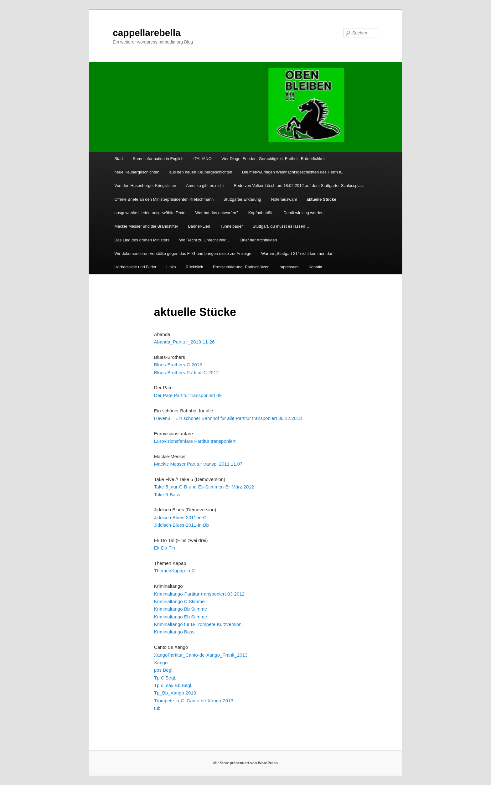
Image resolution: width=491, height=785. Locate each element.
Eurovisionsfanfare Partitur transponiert (194, 441)
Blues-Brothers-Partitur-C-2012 (186, 372)
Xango (161, 655)
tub (157, 708)
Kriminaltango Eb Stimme (180, 616)
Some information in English (158, 158)
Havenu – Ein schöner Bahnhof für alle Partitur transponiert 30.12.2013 (228, 418)
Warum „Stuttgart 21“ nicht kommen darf (297, 253)
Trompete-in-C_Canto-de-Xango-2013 (193, 700)
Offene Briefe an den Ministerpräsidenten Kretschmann (164, 199)
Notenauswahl (284, 199)
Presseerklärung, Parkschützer (241, 267)
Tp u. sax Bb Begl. (173, 685)
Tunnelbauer (231, 226)
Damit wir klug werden (303, 212)
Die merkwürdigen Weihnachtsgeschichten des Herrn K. (292, 172)
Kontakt (315, 267)
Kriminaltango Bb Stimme (180, 609)
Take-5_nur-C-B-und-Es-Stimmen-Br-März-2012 (204, 486)
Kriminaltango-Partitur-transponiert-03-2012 (199, 593)
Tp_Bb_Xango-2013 (175, 692)
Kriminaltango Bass (174, 631)
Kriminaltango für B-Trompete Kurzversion (198, 624)
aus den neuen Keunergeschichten (200, 172)
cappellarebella (147, 33)
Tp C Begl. (165, 677)
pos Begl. (164, 670)
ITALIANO (203, 158)
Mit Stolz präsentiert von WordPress (245, 763)
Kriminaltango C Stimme (179, 601)
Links (171, 267)
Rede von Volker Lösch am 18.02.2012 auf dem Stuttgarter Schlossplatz (299, 185)
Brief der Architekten (258, 240)
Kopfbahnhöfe (261, 212)
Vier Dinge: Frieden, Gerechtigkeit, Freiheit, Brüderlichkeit (273, 158)
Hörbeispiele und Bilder (135, 267)
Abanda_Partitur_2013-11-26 (184, 341)
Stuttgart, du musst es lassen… (281, 226)
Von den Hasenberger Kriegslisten (145, 185)
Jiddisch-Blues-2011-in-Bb (181, 525)
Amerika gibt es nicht (205, 185)
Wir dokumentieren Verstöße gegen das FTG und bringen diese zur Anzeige (182, 253)
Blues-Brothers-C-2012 (178, 364)
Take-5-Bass (167, 494)
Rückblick (194, 267)
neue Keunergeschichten (136, 172)
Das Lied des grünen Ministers (141, 240)
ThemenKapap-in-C (174, 570)
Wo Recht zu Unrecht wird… (204, 240)
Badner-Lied (199, 226)
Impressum (288, 267)
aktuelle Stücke (321, 199)
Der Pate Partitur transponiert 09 (188, 395)
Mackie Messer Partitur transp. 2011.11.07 (198, 464)
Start (118, 158)
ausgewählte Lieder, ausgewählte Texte (149, 212)
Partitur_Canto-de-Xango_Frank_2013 (207, 655)
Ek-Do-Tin (164, 547)
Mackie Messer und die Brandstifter (146, 226)
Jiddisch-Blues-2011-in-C (180, 517)
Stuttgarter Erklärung (242, 199)
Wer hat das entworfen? (216, 212)
